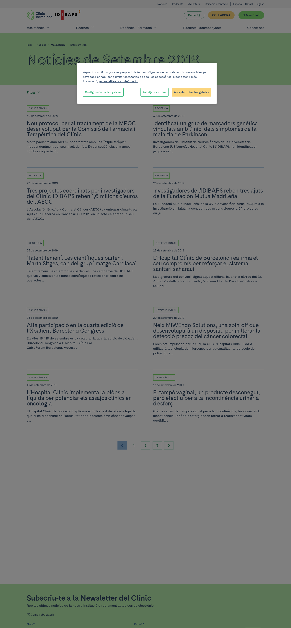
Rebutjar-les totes (154, 92)
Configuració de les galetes (103, 92)
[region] (147, 83)
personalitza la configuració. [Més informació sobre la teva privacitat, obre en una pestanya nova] (118, 81)
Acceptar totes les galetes (191, 92)
